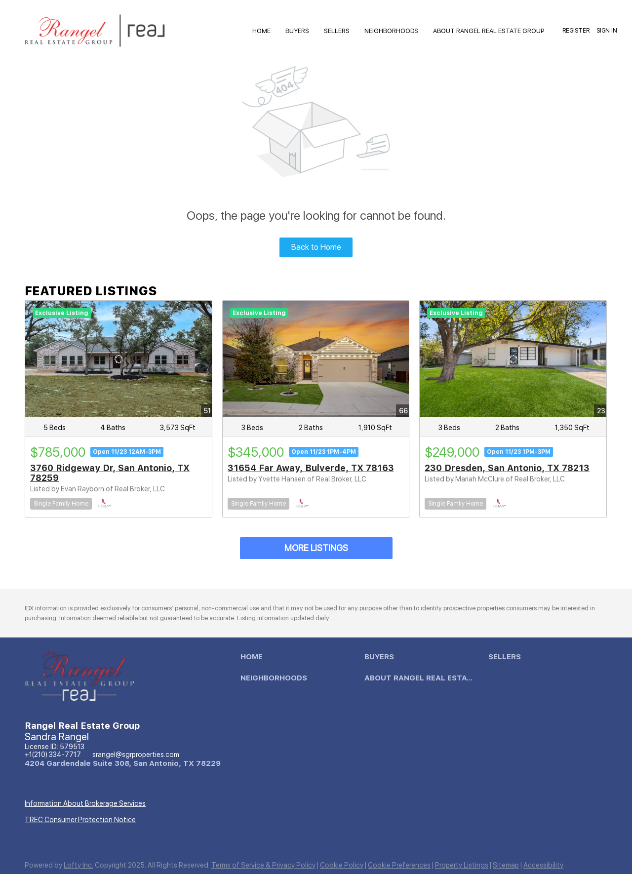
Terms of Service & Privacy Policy (263, 865)
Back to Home (316, 247)
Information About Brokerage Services (85, 803)
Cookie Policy (341, 865)
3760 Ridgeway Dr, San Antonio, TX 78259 (110, 473)
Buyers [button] (297, 31)
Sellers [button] (337, 31)
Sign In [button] (606, 30)
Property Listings (461, 865)
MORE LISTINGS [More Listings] (316, 548)
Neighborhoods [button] (391, 31)
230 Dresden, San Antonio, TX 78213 (507, 468)
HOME (261, 31)
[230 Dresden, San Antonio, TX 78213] (513, 359)
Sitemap (506, 865)
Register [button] (576, 30)
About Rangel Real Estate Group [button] (488, 31)
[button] (254, 659)
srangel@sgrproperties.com (135, 754)
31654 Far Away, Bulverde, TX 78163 (311, 468)
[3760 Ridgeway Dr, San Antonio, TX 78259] (118, 359)
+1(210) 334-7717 (53, 754)
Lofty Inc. (78, 865)
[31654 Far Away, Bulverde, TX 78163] (316, 359)
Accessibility (543, 865)
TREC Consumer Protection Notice (80, 820)
